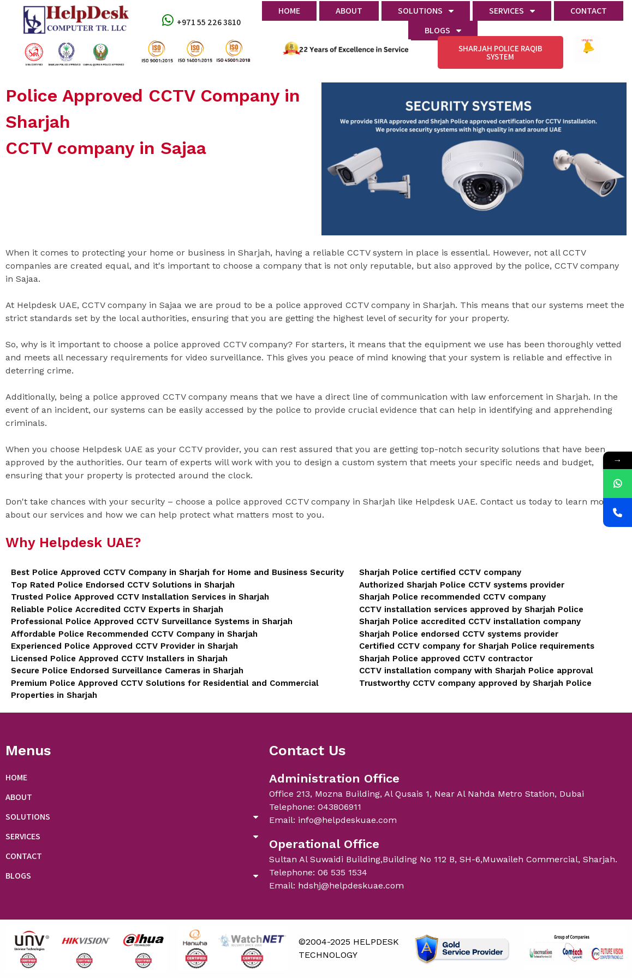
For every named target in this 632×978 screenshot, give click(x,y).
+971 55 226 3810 (209, 22)
